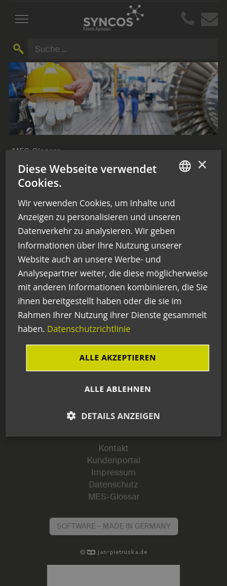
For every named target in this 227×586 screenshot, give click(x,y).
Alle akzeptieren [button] (118, 357)
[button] (114, 416)
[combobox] (185, 166)
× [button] (201, 165)
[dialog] (113, 292)
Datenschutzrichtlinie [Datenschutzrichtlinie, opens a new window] (88, 328)
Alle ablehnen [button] (118, 388)
